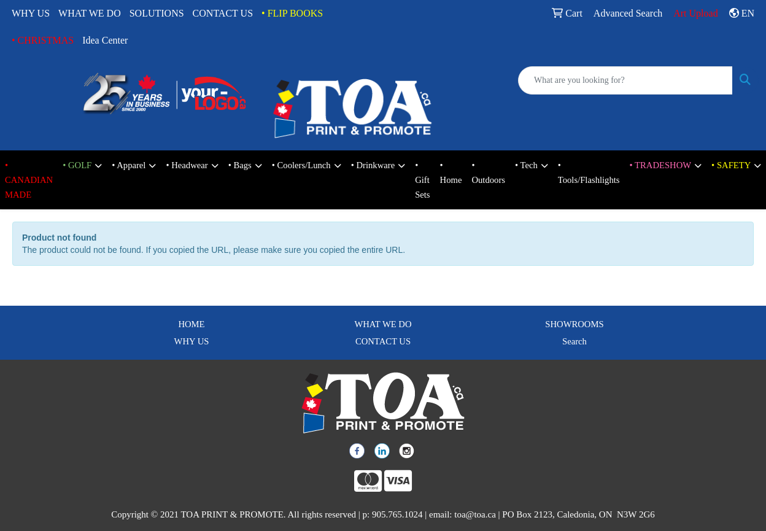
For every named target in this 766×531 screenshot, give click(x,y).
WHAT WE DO (89, 13)
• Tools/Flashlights (589, 172)
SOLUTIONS (157, 13)
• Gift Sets (422, 180)
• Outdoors (488, 172)
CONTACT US (223, 13)
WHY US (31, 13)
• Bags (240, 165)
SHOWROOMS (574, 324)
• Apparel (128, 165)
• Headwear (186, 165)
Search (574, 341)
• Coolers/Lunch (301, 165)
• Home (451, 172)
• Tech (526, 165)
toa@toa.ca (475, 514)
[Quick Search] (625, 80)
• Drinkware (373, 165)
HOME (191, 324)
